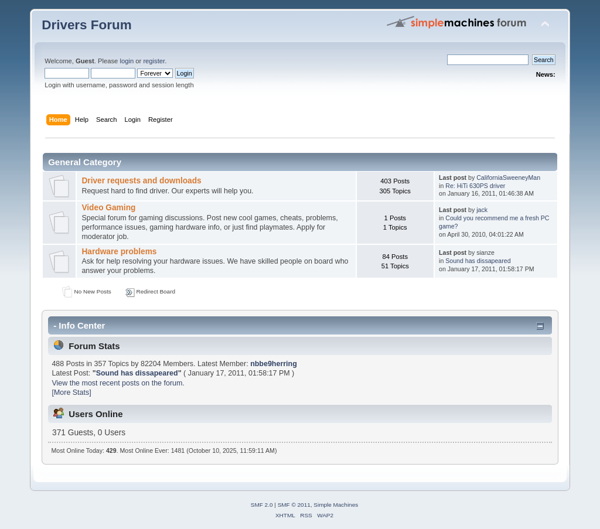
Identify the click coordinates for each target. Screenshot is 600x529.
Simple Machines (335, 504)
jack (482, 209)
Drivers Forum (86, 25)
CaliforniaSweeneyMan (508, 177)
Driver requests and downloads (141, 180)
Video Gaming (108, 207)
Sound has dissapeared (477, 260)
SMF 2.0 (262, 504)
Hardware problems (118, 251)
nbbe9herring (273, 364)
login (127, 60)
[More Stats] (71, 392)
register (154, 60)
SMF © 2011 (294, 504)
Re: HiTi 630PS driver (475, 185)
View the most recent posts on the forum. (118, 383)
